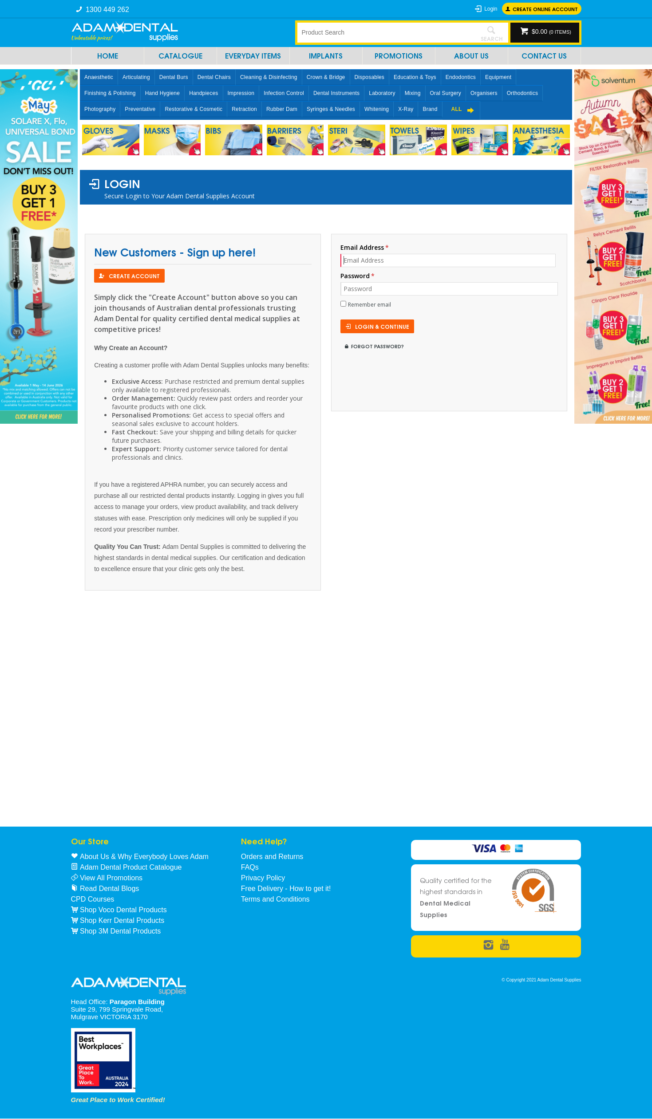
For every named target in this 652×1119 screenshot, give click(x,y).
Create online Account (545, 8)
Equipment (498, 77)
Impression (241, 93)
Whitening (376, 109)
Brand (430, 109)
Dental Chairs (214, 77)
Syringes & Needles (331, 109)
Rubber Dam (281, 109)
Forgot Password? (377, 346)
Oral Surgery (445, 93)
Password (355, 276)
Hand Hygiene (162, 93)
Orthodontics (522, 93)
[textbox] (386, 32)
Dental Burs (173, 77)
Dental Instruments (336, 93)
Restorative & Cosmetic (193, 109)
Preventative (140, 109)
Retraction (244, 109)
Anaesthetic (98, 77)
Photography (99, 109)
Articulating (136, 77)
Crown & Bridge (326, 77)
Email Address (362, 247)
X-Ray (405, 109)
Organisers (484, 93)
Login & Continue (382, 326)
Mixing (413, 93)
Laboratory (382, 93)
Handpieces (203, 93)
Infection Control (284, 93)
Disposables (370, 77)
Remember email (369, 304)
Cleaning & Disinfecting (268, 77)
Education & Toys (415, 77)
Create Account (134, 276)
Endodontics (461, 77)
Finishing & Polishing (110, 93)
